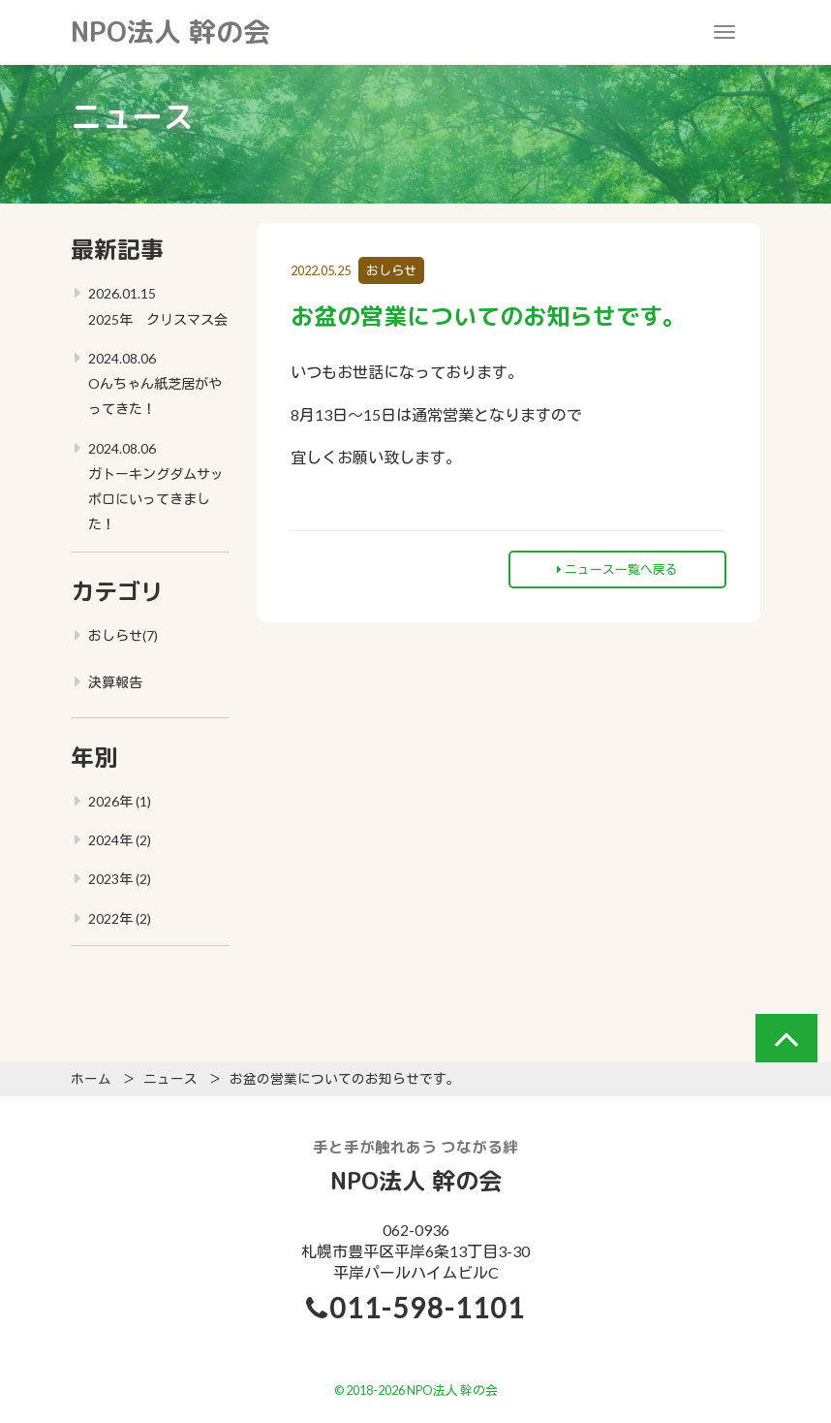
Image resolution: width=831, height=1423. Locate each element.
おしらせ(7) (123, 635)
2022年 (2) (119, 918)
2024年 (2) (119, 840)
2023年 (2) (119, 878)
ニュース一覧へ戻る (617, 569)
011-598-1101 (427, 1307)
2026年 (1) (119, 801)
